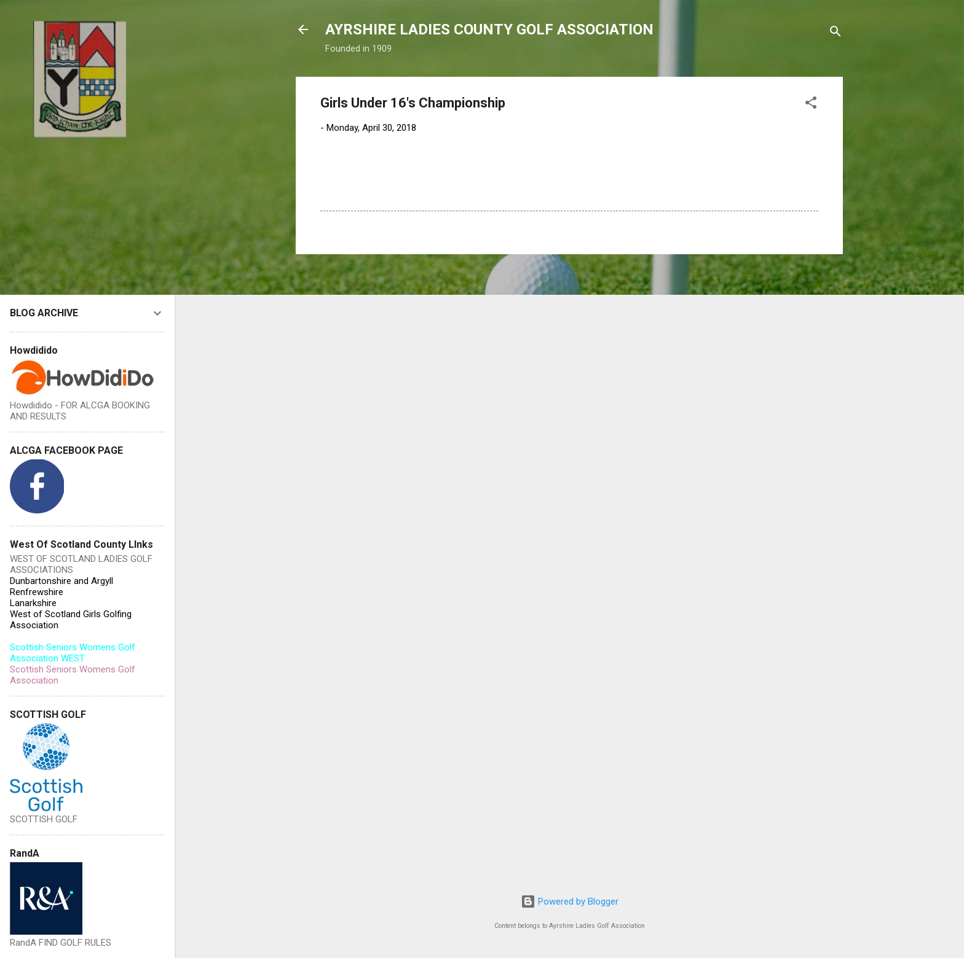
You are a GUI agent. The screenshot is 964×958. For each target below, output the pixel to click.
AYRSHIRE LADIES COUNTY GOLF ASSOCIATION (489, 29)
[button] (811, 104)
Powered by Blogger (569, 901)
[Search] (835, 33)
